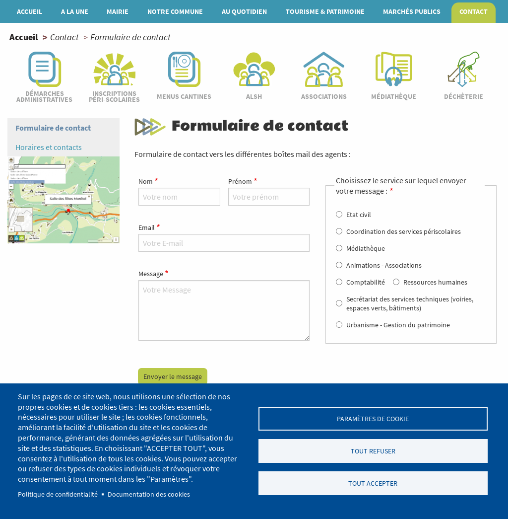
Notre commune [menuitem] (175, 11)
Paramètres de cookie (373, 419)
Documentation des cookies (149, 494)
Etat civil (358, 214)
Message (150, 273)
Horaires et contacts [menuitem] (48, 147)
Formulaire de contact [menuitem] (53, 128)
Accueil (23, 37)
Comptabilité (365, 282)
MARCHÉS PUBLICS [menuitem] (412, 11)
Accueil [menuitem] (29, 11)
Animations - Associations (384, 265)
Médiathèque (365, 248)
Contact (64, 37)
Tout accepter (372, 483)
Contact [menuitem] (473, 11)
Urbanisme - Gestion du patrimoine (398, 324)
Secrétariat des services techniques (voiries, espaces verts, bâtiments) (409, 303)
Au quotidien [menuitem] (244, 11)
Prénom (240, 181)
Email (146, 227)
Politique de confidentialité (58, 494)
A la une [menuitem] (74, 11)
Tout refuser (373, 451)
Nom (145, 181)
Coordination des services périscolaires (403, 231)
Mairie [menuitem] (117, 11)
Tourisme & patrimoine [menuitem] (325, 11)
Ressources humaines (435, 282)
